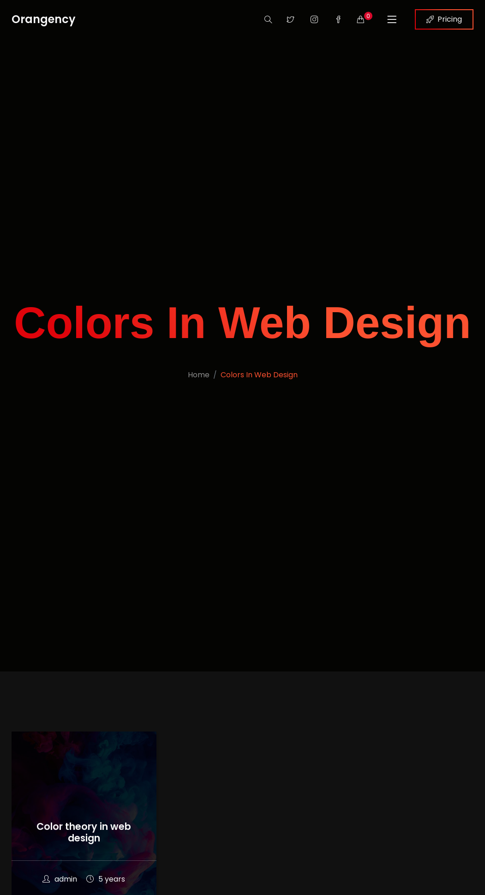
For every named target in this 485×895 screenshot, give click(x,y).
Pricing (444, 19)
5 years (105, 879)
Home (199, 374)
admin (59, 879)
